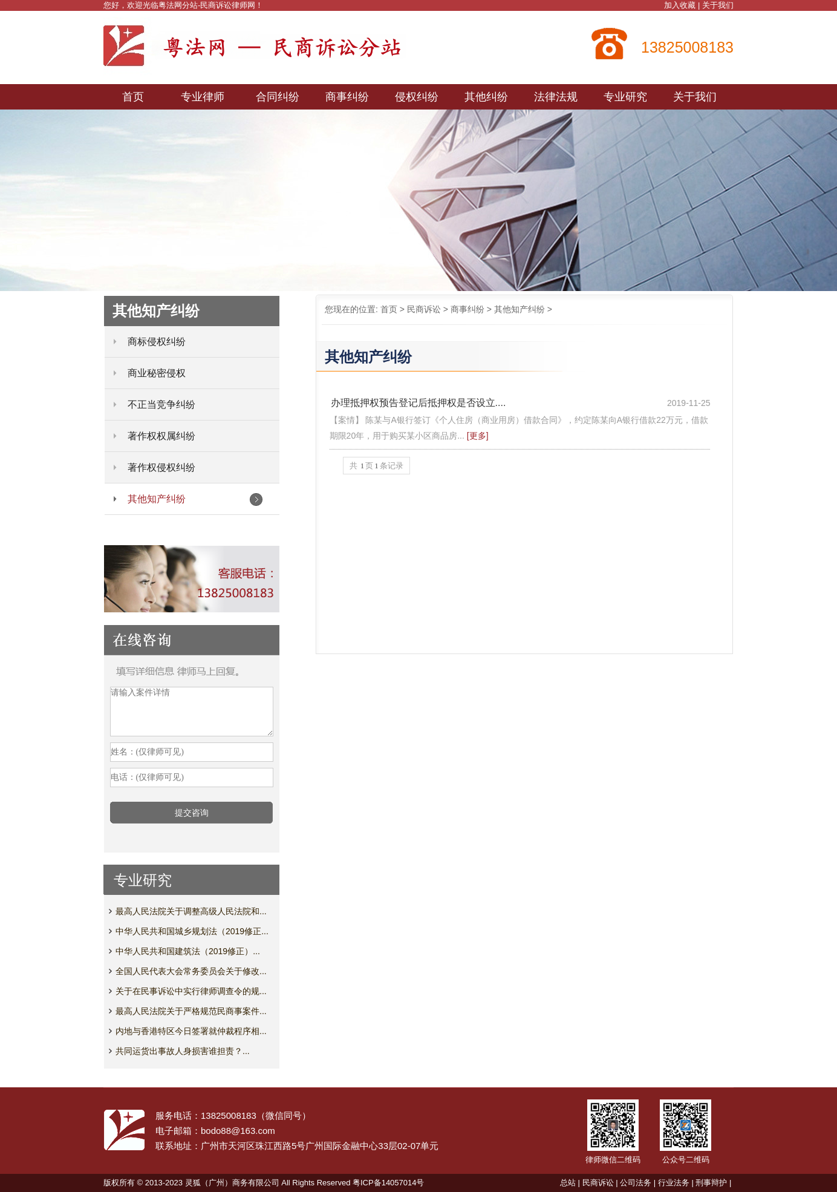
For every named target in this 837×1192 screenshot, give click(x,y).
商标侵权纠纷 (157, 341)
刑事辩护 (711, 1182)
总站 (568, 1182)
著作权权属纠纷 (161, 436)
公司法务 (635, 1182)
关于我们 (718, 5)
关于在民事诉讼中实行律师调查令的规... (191, 991)
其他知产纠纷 (519, 309)
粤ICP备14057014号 (389, 1182)
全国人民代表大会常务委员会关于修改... (191, 971)
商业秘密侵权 (157, 373)
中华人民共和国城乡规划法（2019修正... (192, 931)
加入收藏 (679, 5)
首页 (388, 309)
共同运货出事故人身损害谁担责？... (183, 1051)
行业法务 (673, 1182)
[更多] (478, 435)
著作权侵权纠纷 (161, 467)
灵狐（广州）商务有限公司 (232, 1182)
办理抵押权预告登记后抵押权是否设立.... (418, 403)
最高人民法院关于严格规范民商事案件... (191, 1011)
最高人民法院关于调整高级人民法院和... (191, 911)
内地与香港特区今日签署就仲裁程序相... (191, 1031)
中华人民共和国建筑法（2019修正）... (188, 951)
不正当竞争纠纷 (161, 404)
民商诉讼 (424, 309)
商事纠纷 (467, 309)
